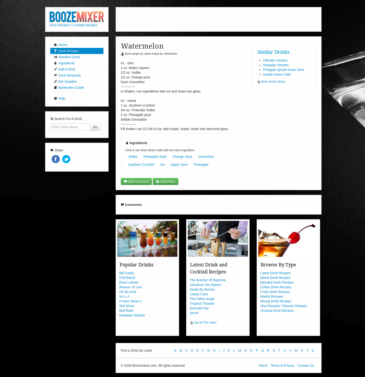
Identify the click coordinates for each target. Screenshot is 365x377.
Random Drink (67, 57)
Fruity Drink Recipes (275, 292)
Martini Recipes (271, 296)
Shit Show (126, 306)
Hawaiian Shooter (276, 65)
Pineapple (201, 164)
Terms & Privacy (282, 365)
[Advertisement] (218, 18)
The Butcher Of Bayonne (208, 280)
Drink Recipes (66, 51)
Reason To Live (130, 287)
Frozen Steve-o (130, 301)
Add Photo (165, 181)
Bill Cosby (126, 273)
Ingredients (64, 63)
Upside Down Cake (277, 74)
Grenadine (206, 156)
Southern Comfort (141, 164)
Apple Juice (179, 164)
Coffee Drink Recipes (275, 287)
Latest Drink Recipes (275, 273)
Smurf (194, 313)
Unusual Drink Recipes (277, 310)
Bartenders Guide (69, 87)
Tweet (66, 159)
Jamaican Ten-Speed (205, 285)
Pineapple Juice (155, 156)
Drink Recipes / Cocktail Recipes (73, 25)
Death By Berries (202, 289)
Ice (162, 164)
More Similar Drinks (271, 81)
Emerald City (199, 308)
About (263, 365)
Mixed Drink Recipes (275, 278)
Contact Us (306, 365)
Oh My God (127, 292)
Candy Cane (199, 294)
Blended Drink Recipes (277, 282)
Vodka (132, 156)
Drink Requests (67, 75)
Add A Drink (64, 69)
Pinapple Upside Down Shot (283, 70)
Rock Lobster (129, 282)
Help (59, 98)
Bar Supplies (65, 81)
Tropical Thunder (202, 303)
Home (60, 45)
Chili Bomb (127, 278)
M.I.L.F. (124, 296)
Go (95, 127)
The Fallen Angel (202, 299)
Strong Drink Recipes (275, 301)
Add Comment (136, 181)
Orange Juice (182, 156)
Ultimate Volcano (275, 60)
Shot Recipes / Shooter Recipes (283, 306)
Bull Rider (126, 310)
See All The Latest (203, 322)
